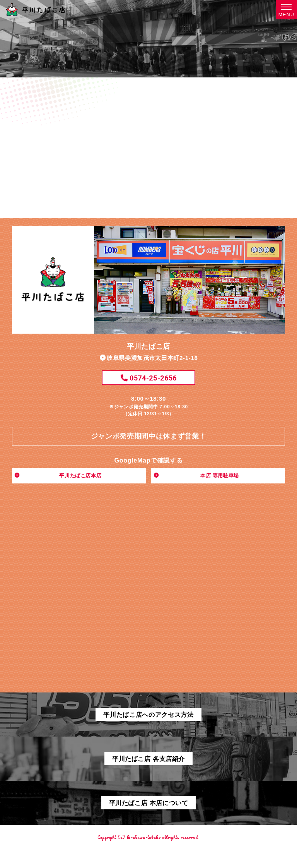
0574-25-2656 (148, 378)
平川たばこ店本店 (80, 475)
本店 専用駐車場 (219, 475)
